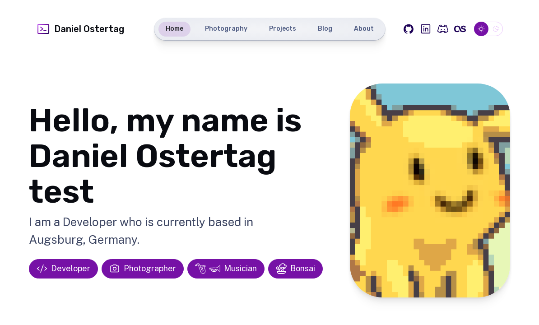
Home (174, 28)
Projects (282, 28)
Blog (325, 28)
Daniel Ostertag (80, 29)
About (364, 28)
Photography (226, 28)
